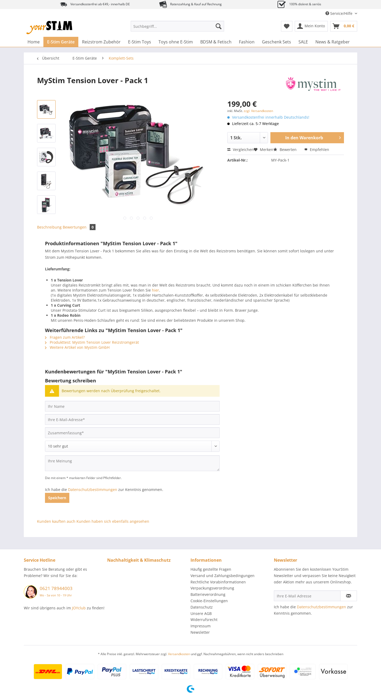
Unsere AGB (201, 613)
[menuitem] (177, 29)
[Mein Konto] (311, 26)
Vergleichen (240, 149)
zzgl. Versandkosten (258, 111)
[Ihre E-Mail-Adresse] (132, 419)
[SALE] (303, 42)
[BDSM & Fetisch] (216, 42)
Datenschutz (201, 607)
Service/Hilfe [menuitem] (339, 13)
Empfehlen (316, 149)
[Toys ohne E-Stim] (176, 42)
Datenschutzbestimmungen (92, 489)
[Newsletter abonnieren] (348, 596)
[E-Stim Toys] (139, 42)
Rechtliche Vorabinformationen (218, 581)
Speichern (57, 497)
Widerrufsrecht (203, 619)
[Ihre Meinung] (132, 463)
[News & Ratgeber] (332, 42)
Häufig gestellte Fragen (210, 569)
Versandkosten (179, 654)
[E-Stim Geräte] (60, 42)
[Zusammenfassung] (132, 432)
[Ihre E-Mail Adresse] (307, 596)
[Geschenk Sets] (276, 42)
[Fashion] (246, 42)
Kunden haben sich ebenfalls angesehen (112, 521)
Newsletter (200, 632)
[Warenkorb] (343, 26)
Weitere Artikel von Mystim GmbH (77, 347)
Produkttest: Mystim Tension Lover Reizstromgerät (92, 342)
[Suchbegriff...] (177, 26)
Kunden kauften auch (56, 521)
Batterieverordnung (207, 594)
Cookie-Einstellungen (209, 600)
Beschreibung (49, 227)
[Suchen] (218, 26)
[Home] (33, 42)
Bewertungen (79, 227)
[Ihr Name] (132, 406)
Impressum (200, 625)
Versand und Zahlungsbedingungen (222, 575)
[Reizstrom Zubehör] (101, 42)
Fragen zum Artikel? (65, 337)
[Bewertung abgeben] (132, 446)
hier (155, 290)
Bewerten (285, 149)
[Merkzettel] (286, 26)
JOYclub (79, 607)
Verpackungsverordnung (212, 588)
